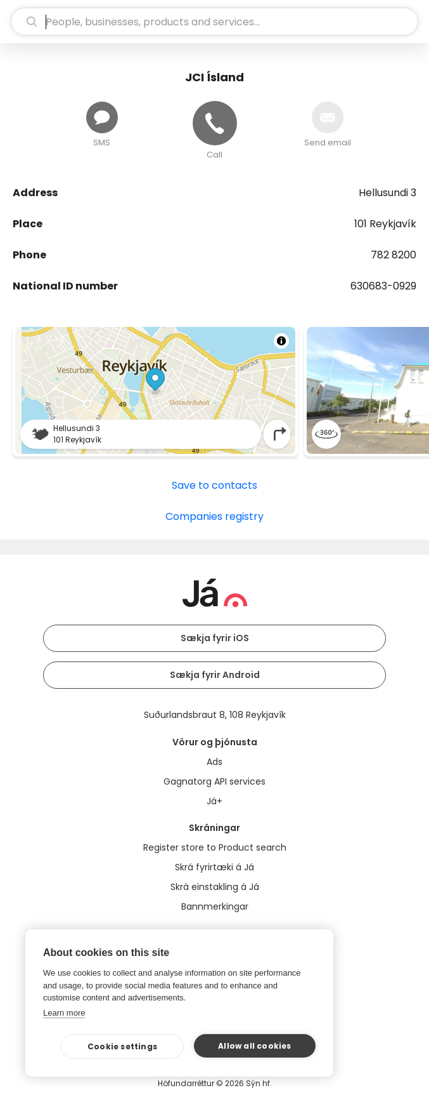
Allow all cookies (254, 1045)
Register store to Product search (214, 847)
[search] (214, 21)
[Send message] (102, 117)
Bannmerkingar (214, 906)
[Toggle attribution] (281, 341)
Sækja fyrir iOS (215, 638)
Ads (214, 761)
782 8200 (393, 255)
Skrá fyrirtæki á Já (214, 867)
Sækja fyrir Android (215, 674)
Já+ (214, 801)
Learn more (64, 1013)
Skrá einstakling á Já (214, 886)
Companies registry (214, 516)
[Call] (215, 123)
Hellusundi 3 (387, 192)
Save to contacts (214, 485)
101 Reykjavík (385, 223)
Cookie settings (122, 1046)
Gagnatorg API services (214, 781)
